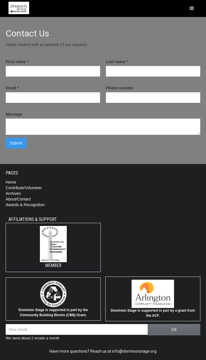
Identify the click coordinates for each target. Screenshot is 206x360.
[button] (191, 8)
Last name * (117, 61)
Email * (12, 88)
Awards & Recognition (25, 204)
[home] (17, 7)
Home (11, 182)
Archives (13, 193)
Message (14, 114)
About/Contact (18, 199)
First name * (17, 61)
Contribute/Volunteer (24, 188)
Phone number (120, 88)
